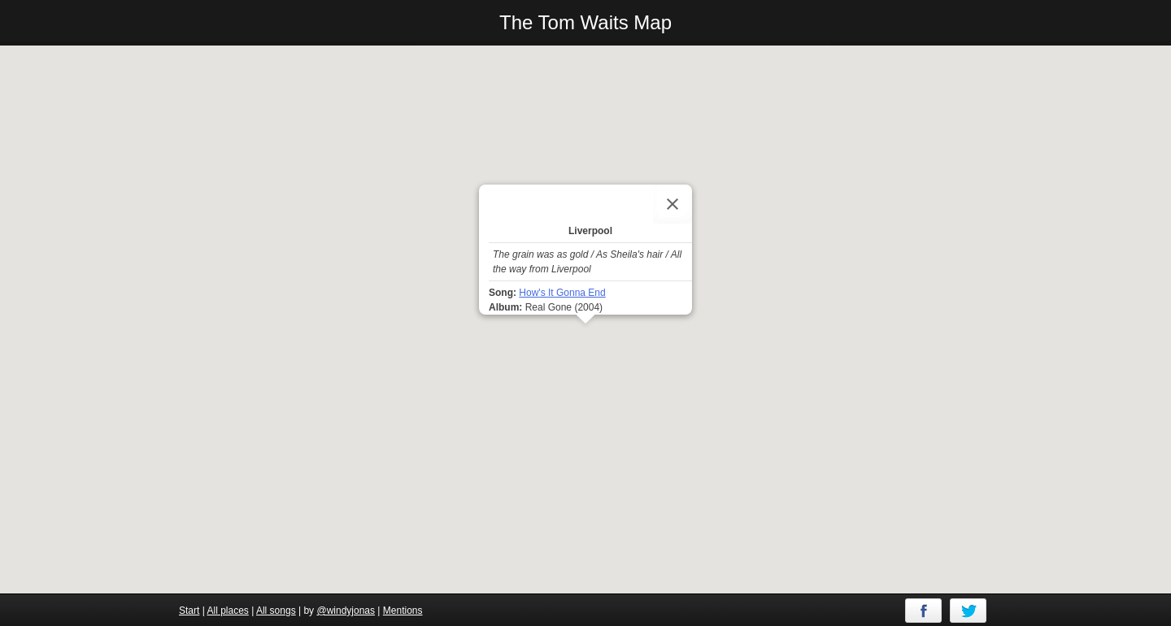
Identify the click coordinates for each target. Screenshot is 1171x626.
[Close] (672, 204)
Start (189, 610)
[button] (585, 339)
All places (227, 610)
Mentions (403, 610)
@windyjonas (345, 610)
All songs (276, 610)
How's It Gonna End (562, 292)
